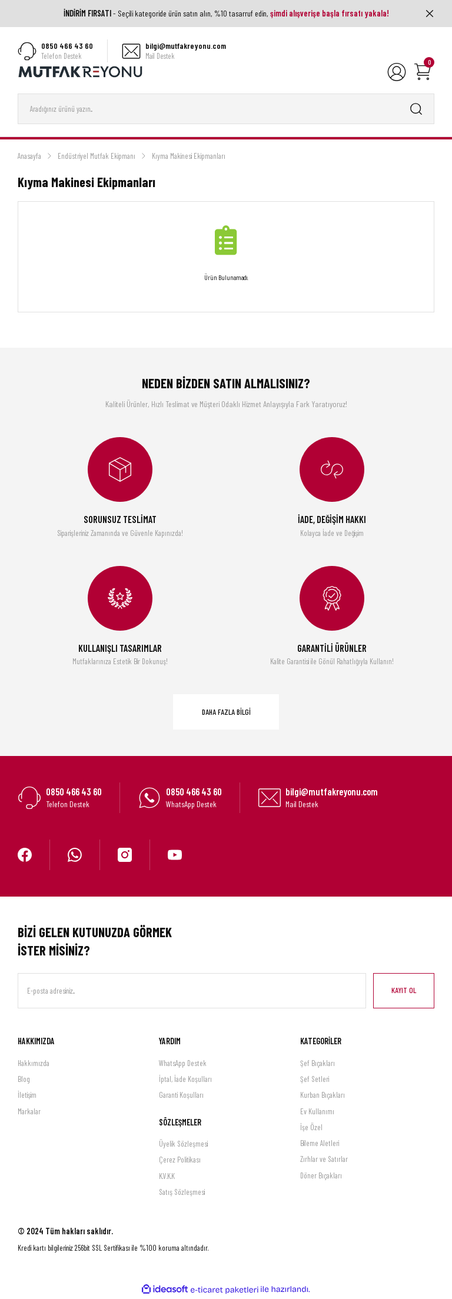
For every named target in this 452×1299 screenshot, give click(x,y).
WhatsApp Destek (183, 1063)
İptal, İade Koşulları (185, 1079)
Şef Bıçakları (317, 1063)
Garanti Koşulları (181, 1096)
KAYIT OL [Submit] (403, 991)
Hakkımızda (33, 1063)
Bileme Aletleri (319, 1143)
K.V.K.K (167, 1176)
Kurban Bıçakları (322, 1096)
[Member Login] (396, 72)
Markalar (29, 1112)
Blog (24, 1079)
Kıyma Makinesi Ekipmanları (188, 156)
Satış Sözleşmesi (182, 1192)
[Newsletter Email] (192, 992)
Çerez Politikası (180, 1160)
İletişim (27, 1096)
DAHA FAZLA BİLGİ (226, 712)
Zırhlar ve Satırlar (324, 1160)
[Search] (226, 109)
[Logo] (81, 71)
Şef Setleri (314, 1079)
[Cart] (422, 72)
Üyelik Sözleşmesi (183, 1144)
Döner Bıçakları (321, 1176)
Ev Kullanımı (317, 1112)
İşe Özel (311, 1128)
